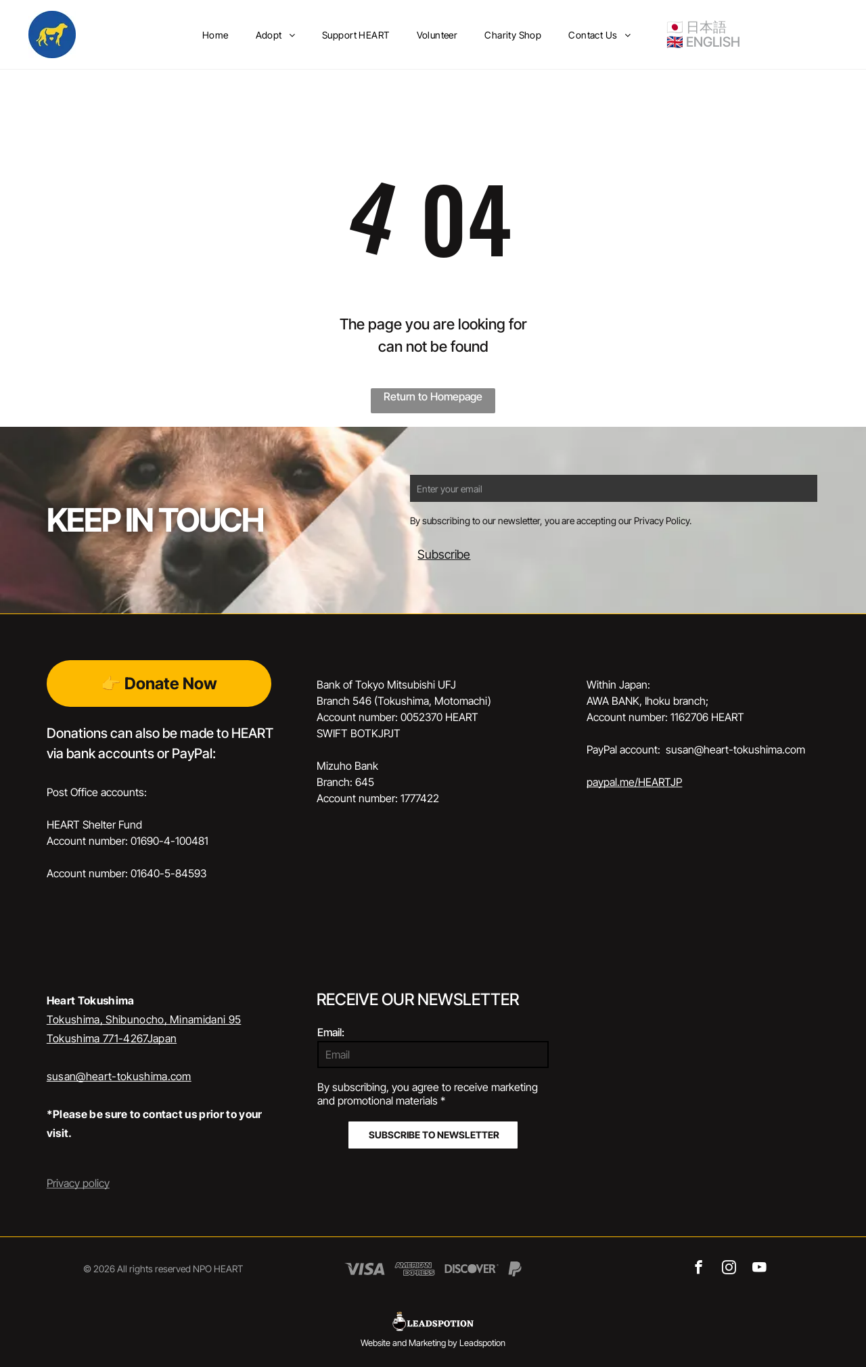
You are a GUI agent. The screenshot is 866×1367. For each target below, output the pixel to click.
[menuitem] (215, 35)
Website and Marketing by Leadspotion (433, 1342)
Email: (330, 1032)
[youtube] (759, 1269)
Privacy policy (78, 1183)
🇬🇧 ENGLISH (703, 42)
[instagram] (729, 1269)
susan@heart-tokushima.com (119, 1076)
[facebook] (698, 1269)
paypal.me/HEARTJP (634, 782)
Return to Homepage (433, 396)
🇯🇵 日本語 (696, 27)
